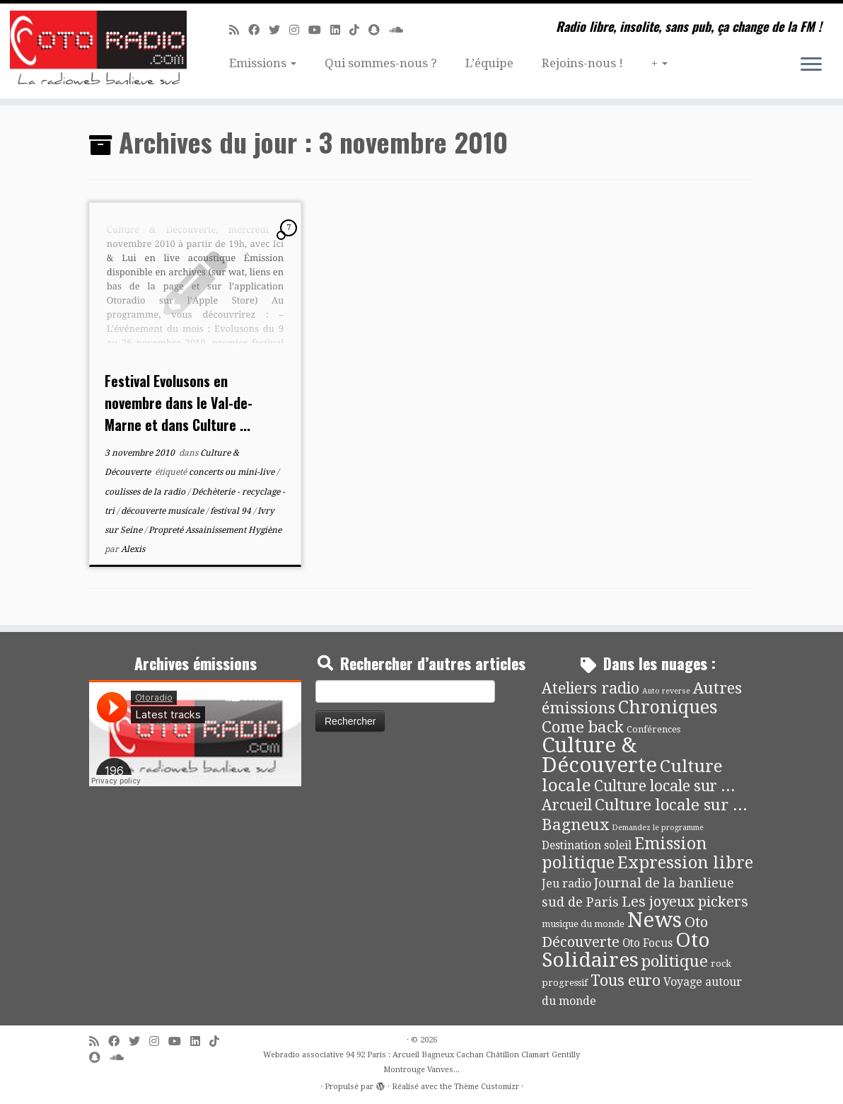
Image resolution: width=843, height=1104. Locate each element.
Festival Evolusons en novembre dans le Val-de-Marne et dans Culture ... (178, 402)
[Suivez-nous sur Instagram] (298, 30)
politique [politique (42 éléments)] (674, 961)
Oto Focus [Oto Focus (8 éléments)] (647, 943)
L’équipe (489, 63)
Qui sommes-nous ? (381, 63)
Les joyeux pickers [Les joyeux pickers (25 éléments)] (685, 901)
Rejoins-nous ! (582, 63)
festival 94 (231, 511)
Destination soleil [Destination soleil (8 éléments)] (587, 845)
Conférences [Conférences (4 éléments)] (653, 729)
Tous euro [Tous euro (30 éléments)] (626, 980)
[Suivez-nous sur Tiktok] (358, 30)
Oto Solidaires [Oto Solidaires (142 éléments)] (626, 950)
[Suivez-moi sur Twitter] (279, 30)
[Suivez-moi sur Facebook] (258, 30)
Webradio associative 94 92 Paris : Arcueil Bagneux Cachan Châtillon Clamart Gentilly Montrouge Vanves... (421, 1062)
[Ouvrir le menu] (811, 65)
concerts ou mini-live (233, 472)
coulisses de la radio (146, 492)
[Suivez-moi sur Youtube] (319, 30)
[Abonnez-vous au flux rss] (238, 30)
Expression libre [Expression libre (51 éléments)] (685, 863)
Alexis (133, 549)
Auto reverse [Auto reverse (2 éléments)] (666, 691)
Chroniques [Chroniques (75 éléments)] (668, 707)
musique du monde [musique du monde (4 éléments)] (583, 924)
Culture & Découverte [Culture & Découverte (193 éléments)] (599, 755)
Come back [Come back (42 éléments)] (583, 727)
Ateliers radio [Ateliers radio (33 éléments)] (590, 688)
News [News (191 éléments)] (654, 920)
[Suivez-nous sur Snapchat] (378, 30)
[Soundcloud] (400, 30)
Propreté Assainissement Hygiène (215, 530)
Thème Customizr (486, 1086)
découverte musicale (163, 511)
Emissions (262, 63)
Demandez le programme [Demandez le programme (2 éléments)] (658, 827)
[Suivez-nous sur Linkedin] (339, 30)
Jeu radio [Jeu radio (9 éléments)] (566, 883)
